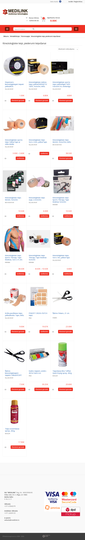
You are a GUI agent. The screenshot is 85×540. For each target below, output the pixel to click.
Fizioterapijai (25, 36)
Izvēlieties (20, 158)
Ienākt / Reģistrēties (75, 1)
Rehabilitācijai (15, 36)
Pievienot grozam (18, 100)
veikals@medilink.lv (11, 520)
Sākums (6, 36)
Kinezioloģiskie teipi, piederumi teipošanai (45, 36)
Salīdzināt (32, 21)
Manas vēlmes (32, 18)
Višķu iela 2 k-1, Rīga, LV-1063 (15, 495)
